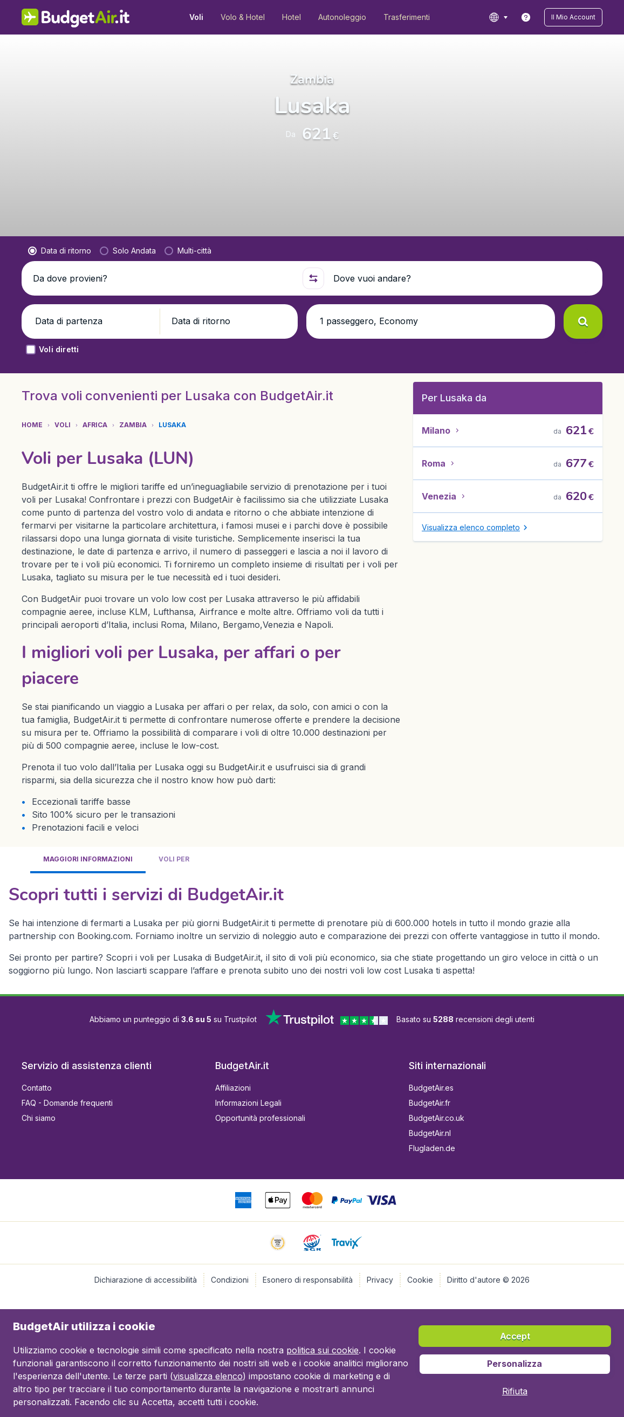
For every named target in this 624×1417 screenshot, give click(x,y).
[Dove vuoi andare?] (463, 278)
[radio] (59, 251)
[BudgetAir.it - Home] (76, 17)
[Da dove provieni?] (163, 278)
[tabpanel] (312, 929)
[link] (525, 17)
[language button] (498, 17)
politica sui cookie (322, 1350)
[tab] (88, 860)
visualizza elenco (208, 1376)
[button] (573, 17)
